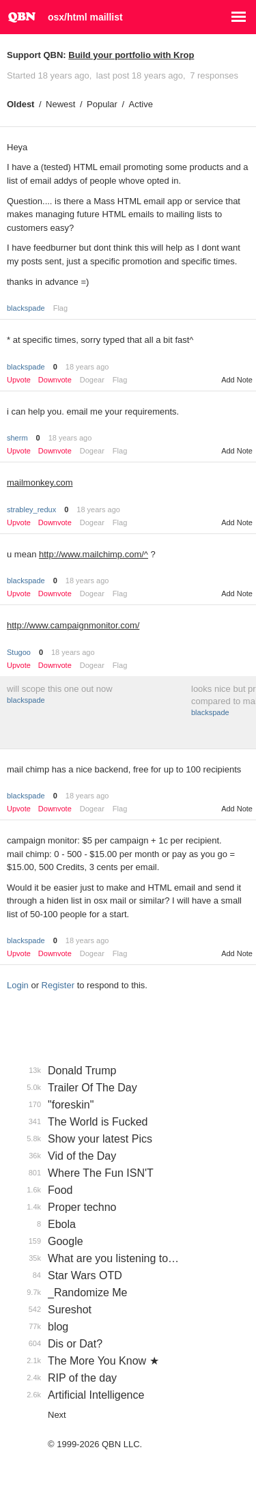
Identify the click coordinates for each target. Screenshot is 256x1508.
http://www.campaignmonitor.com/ (73, 625)
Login (18, 985)
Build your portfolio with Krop (131, 55)
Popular (102, 104)
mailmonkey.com (40, 482)
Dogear (92, 380)
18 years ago (87, 367)
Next (57, 1414)
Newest (60, 104)
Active (141, 104)
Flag (60, 308)
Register (58, 985)
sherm (17, 438)
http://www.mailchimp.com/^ (93, 554)
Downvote (55, 380)
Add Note (237, 380)
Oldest (20, 104)
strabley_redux (31, 509)
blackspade (26, 308)
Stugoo (19, 652)
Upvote (19, 380)
